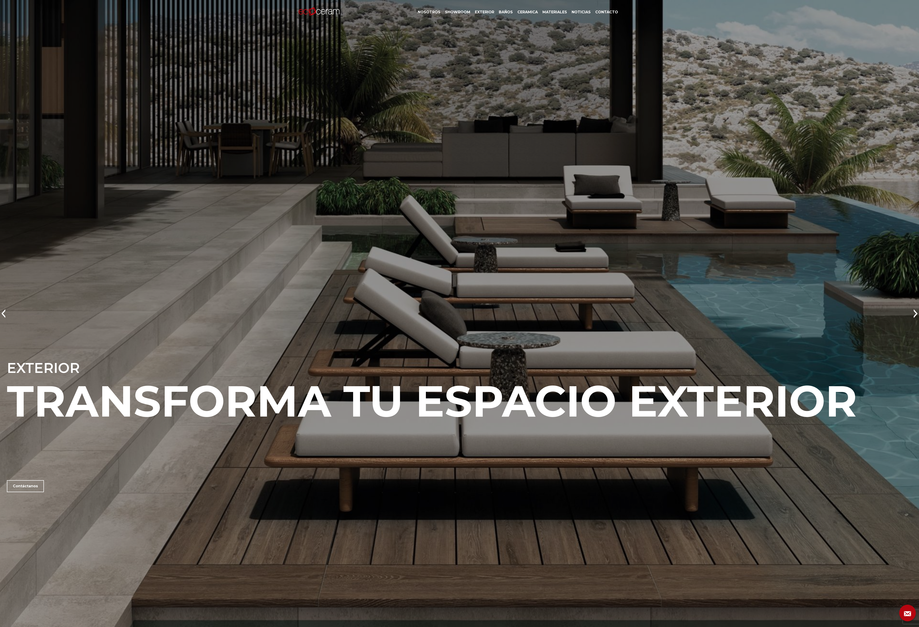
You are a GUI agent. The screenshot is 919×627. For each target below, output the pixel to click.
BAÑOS (506, 12)
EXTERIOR (484, 12)
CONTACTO (606, 12)
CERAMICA (527, 12)
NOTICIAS (581, 12)
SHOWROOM (457, 12)
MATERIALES (554, 12)
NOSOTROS (429, 12)
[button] (3, 313)
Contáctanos (25, 486)
